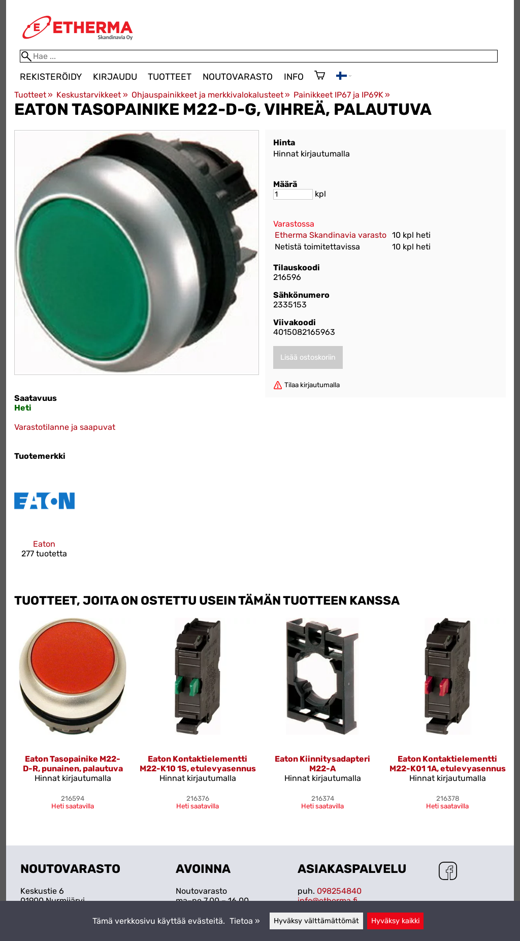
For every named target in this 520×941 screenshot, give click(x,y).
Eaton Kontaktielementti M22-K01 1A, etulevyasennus (447, 763)
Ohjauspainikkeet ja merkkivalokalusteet (211, 95)
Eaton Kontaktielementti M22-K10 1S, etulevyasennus (198, 763)
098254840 (339, 891)
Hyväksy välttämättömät (316, 921)
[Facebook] (448, 872)
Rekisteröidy (51, 77)
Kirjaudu (115, 77)
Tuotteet (169, 77)
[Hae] (259, 56)
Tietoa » (245, 921)
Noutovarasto (238, 77)
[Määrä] (293, 194)
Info (294, 77)
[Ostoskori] (319, 76)
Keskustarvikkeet (91, 95)
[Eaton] (44, 523)
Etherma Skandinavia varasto (330, 235)
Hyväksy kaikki (395, 921)
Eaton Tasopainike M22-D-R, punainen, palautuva (73, 763)
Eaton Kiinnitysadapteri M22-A (322, 763)
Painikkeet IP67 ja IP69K (342, 95)
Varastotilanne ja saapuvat (64, 427)
